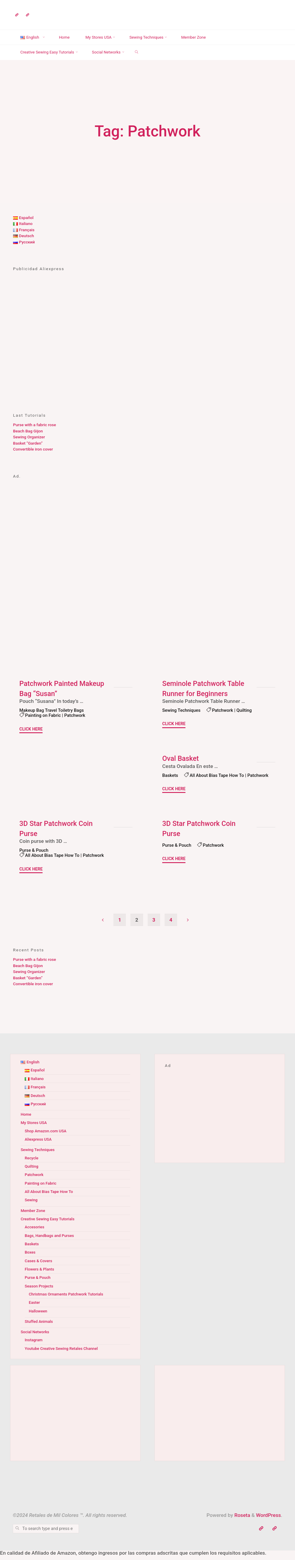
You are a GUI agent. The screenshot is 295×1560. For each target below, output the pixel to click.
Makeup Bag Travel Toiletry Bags (52, 710)
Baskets (170, 775)
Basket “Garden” (28, 443)
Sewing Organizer (29, 437)
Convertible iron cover (33, 449)
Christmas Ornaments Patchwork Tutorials (67, 1299)
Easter (34, 1307)
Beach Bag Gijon (28, 431)
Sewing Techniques (182, 710)
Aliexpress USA (39, 1144)
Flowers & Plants (40, 1274)
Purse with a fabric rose (34, 424)
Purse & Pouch (34, 855)
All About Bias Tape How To (196, 780)
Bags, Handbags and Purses (50, 1240)
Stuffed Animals (39, 1326)
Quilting (247, 710)
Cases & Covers (39, 1266)
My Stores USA (34, 1127)
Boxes (30, 1257)
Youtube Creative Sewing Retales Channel (63, 1353)
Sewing (31, 1205)
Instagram (34, 1345)
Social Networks (35, 1337)
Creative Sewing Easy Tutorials (48, 1224)
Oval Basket (181, 758)
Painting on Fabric (43, 715)
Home (26, 1119)
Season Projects (39, 1291)
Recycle (32, 1163)
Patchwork (76, 715)
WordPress (268, 1520)
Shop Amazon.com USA (46, 1136)
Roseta (241, 1520)
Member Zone (33, 1215)
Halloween (38, 1316)
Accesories (35, 1232)
